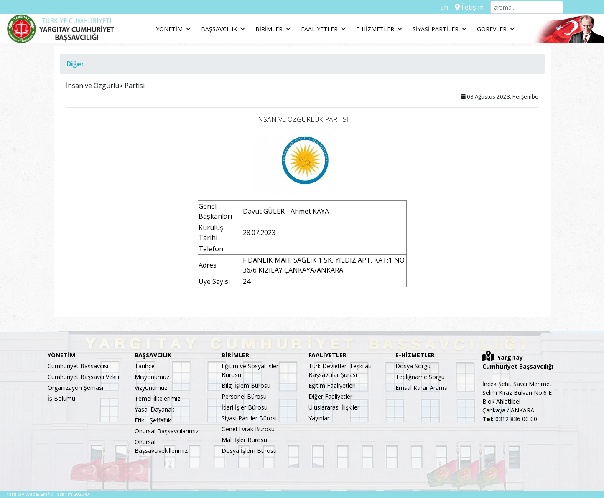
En (444, 7)
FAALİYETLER (319, 29)
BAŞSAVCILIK (219, 29)
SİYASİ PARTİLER (436, 29)
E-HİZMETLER (375, 29)
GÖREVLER (492, 29)
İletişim (469, 7)
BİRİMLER (269, 29)
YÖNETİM (169, 29)
